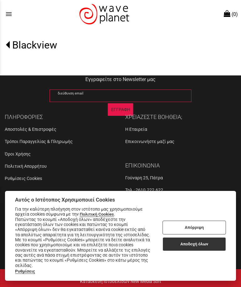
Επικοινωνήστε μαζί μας (149, 141)
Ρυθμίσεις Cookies (23, 178)
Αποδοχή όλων (194, 244)
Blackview (34, 45)
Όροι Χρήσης (18, 153)
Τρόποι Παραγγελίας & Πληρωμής (39, 141)
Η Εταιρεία (136, 129)
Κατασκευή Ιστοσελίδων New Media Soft (120, 281)
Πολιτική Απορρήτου (26, 166)
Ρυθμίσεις (25, 271)
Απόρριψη (194, 227)
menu (9, 14)
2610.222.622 (149, 189)
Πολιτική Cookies (97, 214)
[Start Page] (103, 14)
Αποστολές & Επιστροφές (30, 129)
